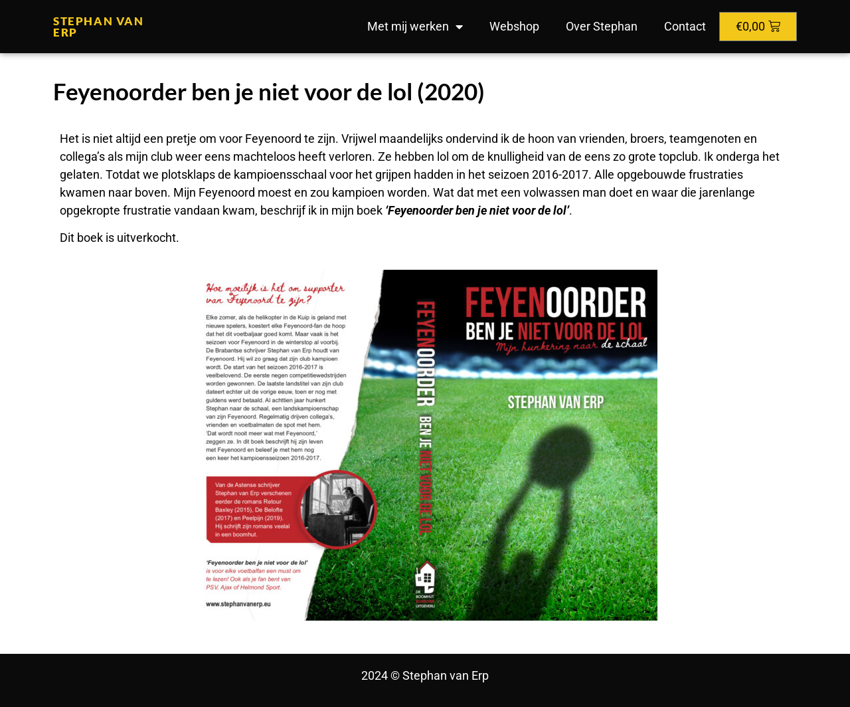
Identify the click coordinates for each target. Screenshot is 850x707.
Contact (685, 26)
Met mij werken (415, 26)
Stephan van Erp (98, 26)
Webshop (514, 26)
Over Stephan (602, 26)
